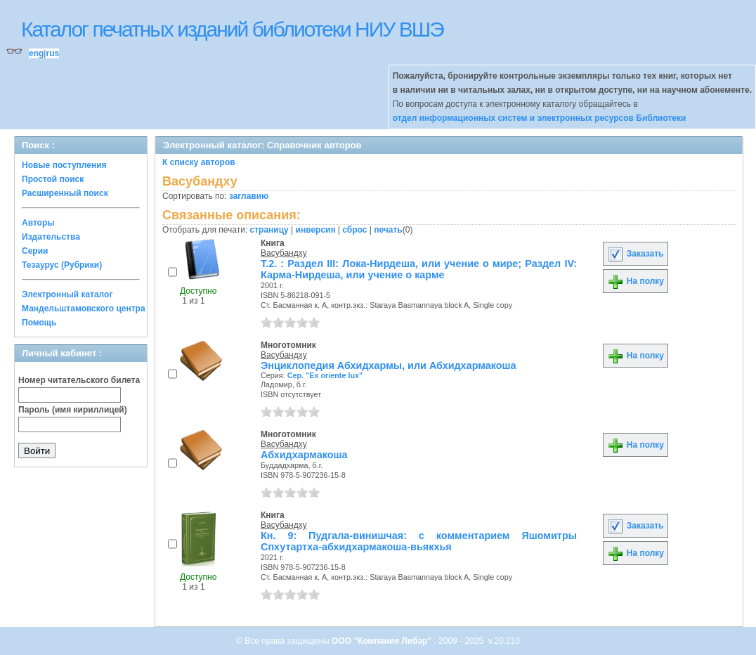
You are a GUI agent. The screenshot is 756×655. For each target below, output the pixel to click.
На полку (635, 281)
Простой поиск (53, 179)
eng (36, 53)
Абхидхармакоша (304, 454)
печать (388, 230)
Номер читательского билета (79, 380)
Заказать (635, 254)
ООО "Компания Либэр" (383, 641)
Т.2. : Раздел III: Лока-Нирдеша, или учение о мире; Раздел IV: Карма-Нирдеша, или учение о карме (419, 269)
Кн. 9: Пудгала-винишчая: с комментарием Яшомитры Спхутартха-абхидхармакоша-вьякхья (419, 541)
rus (52, 53)
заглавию (248, 196)
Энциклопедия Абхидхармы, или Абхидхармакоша (388, 365)
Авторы (38, 223)
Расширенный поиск (65, 193)
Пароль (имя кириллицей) (72, 410)
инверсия (316, 230)
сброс (354, 230)
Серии (35, 251)
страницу (269, 230)
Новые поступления (64, 165)
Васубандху (284, 253)
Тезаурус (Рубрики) (62, 265)
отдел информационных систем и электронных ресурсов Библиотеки (539, 118)
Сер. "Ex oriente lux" (325, 375)
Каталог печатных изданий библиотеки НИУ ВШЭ (232, 29)
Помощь (39, 323)
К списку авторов (198, 162)
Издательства (51, 237)
